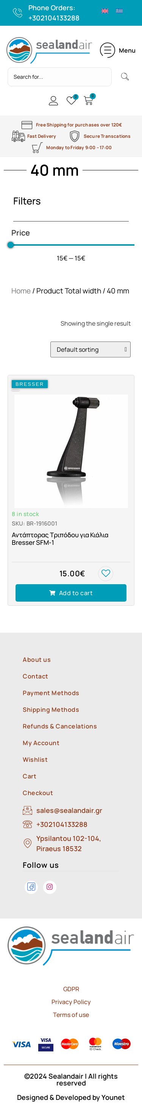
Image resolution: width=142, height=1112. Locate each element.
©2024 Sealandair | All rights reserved (71, 1079)
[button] (118, 50)
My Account (41, 743)
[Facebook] (31, 887)
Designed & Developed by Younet (71, 1097)
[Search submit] (124, 77)
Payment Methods (51, 693)
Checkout (38, 793)
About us (37, 659)
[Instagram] (49, 887)
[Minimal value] (71, 245)
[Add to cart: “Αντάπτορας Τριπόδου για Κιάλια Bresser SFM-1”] (71, 593)
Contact (35, 676)
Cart (29, 776)
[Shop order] (90, 349)
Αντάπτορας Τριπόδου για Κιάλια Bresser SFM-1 (60, 538)
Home (21, 291)
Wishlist (35, 759)
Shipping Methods (51, 709)
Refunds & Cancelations (60, 726)
